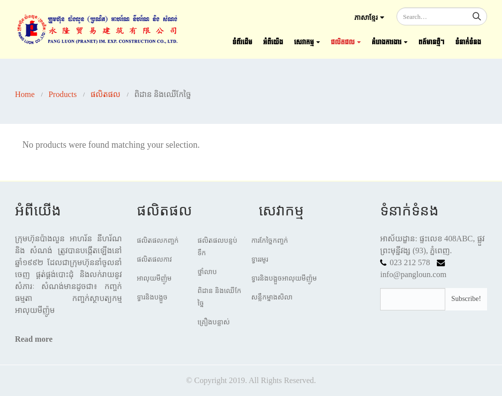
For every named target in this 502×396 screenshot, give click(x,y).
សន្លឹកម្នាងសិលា (272, 297)
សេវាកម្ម (304, 42)
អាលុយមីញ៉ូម (154, 278)
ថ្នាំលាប (207, 272)
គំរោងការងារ (387, 42)
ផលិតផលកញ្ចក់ (158, 240)
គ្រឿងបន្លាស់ (214, 322)
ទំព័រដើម (242, 42)
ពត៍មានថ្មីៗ (431, 42)
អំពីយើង (273, 42)
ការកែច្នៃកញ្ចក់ (269, 240)
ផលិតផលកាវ (154, 259)
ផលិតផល (343, 42)
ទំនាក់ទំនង (468, 42)
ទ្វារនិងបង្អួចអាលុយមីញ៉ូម (284, 278)
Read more (34, 339)
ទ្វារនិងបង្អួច (152, 297)
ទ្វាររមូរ (259, 259)
